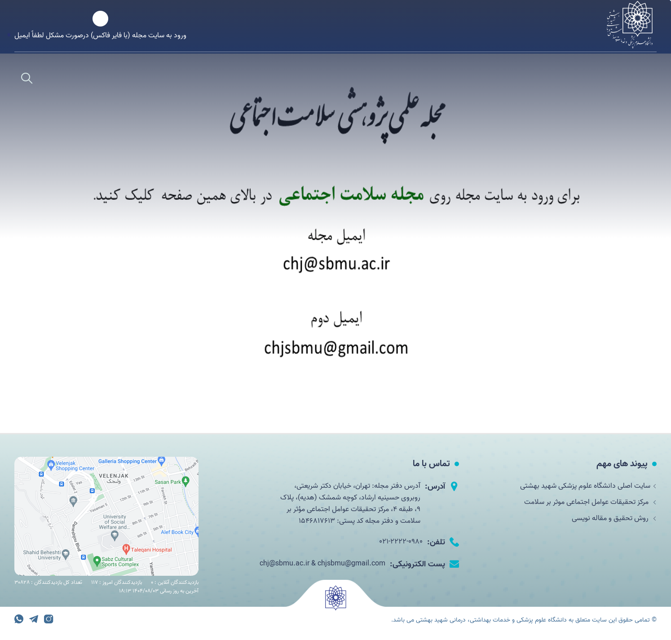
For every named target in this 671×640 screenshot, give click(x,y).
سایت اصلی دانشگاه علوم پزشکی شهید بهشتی (588, 486)
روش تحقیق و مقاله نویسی (614, 518)
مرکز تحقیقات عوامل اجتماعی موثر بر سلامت (590, 502)
